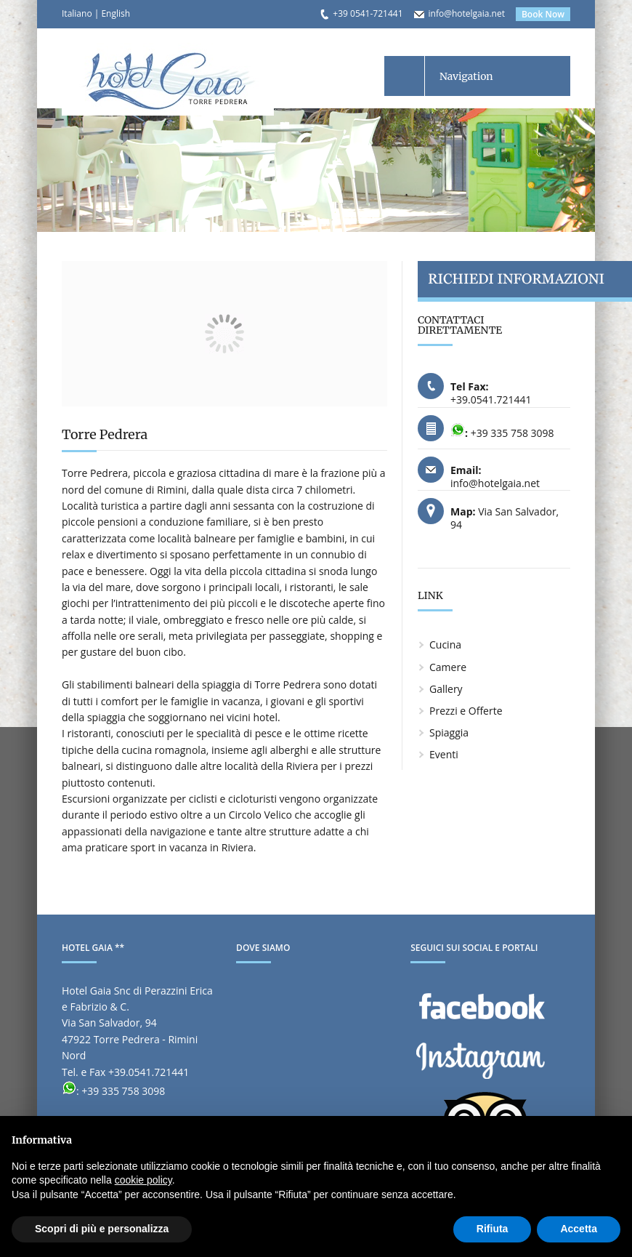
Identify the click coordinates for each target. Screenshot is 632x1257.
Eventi (443, 754)
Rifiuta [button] (493, 1228)
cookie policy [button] (143, 1180)
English (115, 13)
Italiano (77, 13)
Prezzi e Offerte (466, 711)
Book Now (543, 14)
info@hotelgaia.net (467, 13)
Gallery (446, 689)
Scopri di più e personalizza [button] (102, 1228)
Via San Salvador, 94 (504, 518)
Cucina (445, 644)
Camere (447, 667)
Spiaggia (449, 732)
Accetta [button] (578, 1228)
